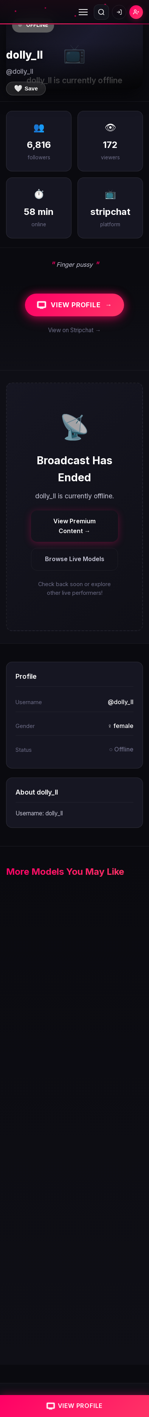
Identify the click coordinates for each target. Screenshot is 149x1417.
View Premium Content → (74, 526)
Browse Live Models (74, 559)
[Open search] (101, 12)
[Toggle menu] (83, 12)
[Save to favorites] (26, 88)
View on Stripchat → (74, 330)
